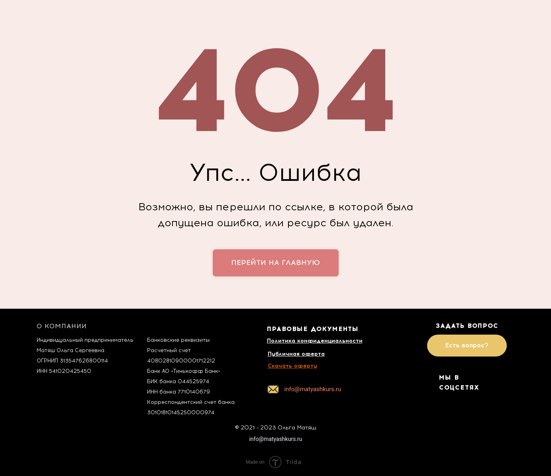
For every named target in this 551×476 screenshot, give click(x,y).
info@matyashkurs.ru (275, 439)
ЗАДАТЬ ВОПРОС (466, 325)
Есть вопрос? (466, 345)
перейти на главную (275, 262)
